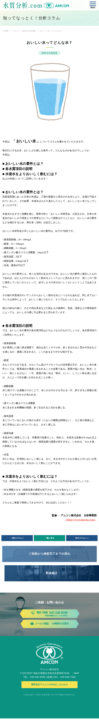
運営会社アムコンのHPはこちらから (49, 687)
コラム (15, 31)
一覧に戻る (49, 538)
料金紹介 (52, 573)
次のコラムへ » (81, 538)
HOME (6, 31)
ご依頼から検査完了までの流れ (49, 553)
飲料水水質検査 (29, 31)
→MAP (75, 675)
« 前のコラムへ (17, 538)
